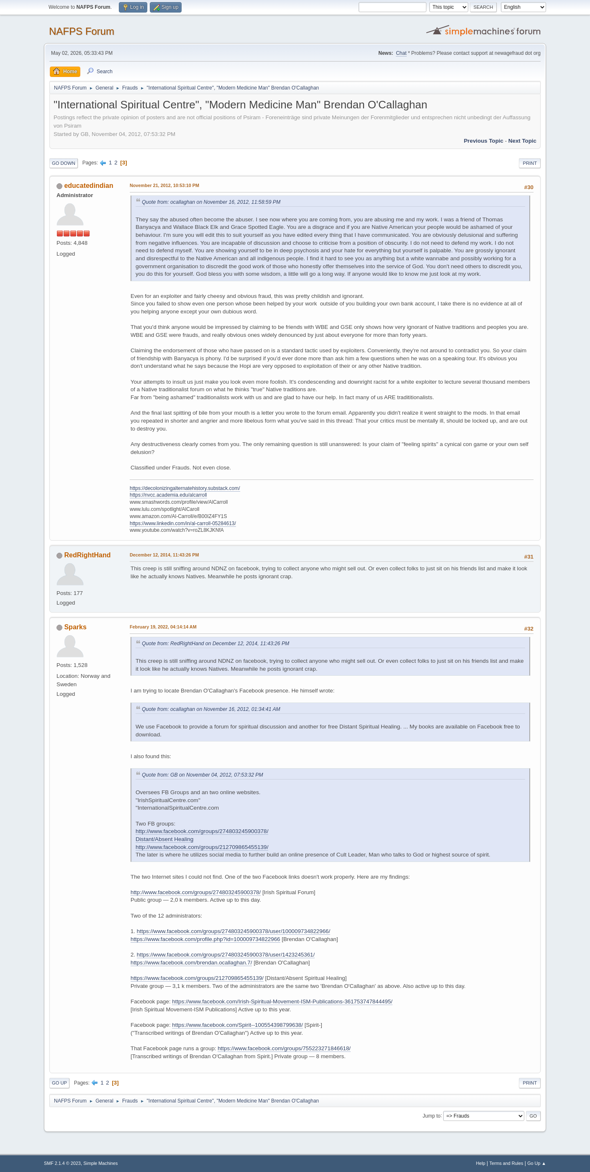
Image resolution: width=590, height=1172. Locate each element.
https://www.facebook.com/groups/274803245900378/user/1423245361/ (226, 954)
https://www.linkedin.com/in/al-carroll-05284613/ (183, 523)
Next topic (522, 141)
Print (530, 163)
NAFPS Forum (81, 31)
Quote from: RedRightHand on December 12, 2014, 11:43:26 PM (215, 643)
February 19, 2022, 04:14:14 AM (163, 626)
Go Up (59, 1082)
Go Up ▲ (536, 1163)
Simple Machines (100, 1163)
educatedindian (88, 185)
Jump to (432, 1115)
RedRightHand (87, 555)
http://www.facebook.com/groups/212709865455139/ (202, 847)
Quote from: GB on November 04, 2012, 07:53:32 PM (202, 775)
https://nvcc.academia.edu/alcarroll (168, 495)
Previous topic (483, 141)
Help (480, 1163)
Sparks (75, 627)
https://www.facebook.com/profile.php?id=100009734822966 (205, 939)
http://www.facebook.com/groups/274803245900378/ (196, 892)
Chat (401, 53)
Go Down (63, 163)
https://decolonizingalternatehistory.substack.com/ (185, 488)
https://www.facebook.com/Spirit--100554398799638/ (237, 1025)
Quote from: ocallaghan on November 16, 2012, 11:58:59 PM (211, 202)
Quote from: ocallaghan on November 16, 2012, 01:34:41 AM (211, 709)
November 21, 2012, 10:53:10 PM (164, 185)
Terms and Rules (506, 1163)
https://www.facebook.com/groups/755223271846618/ (284, 1048)
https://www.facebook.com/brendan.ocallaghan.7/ (191, 962)
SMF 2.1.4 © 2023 (62, 1163)
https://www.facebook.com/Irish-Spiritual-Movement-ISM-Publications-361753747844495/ (282, 1001)
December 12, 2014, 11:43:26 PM (164, 554)
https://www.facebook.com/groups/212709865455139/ (197, 978)
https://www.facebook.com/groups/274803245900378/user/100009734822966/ (233, 931)
